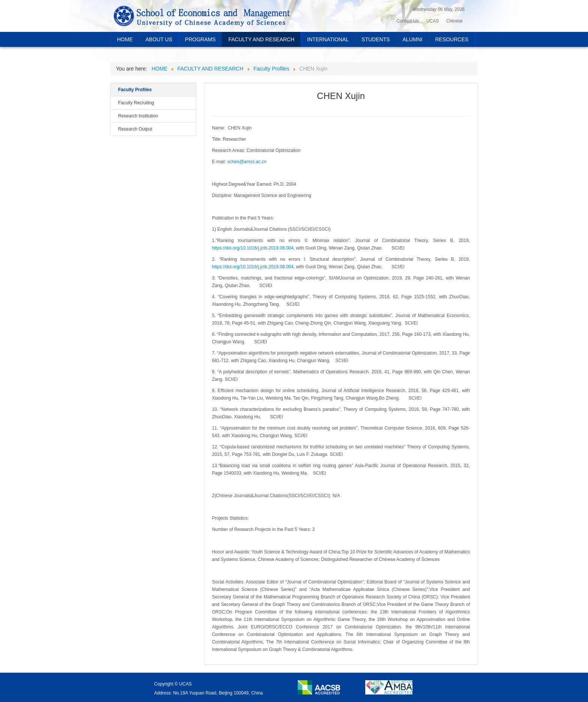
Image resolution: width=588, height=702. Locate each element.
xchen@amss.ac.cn (247, 161)
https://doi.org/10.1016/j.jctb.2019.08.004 (253, 248)
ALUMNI (413, 39)
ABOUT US (159, 39)
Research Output (135, 129)
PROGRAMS (200, 39)
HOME (125, 39)
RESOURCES (451, 39)
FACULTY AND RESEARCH (261, 39)
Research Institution (138, 116)
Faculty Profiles (135, 89)
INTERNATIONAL (328, 39)
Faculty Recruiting (136, 102)
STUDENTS (376, 39)
